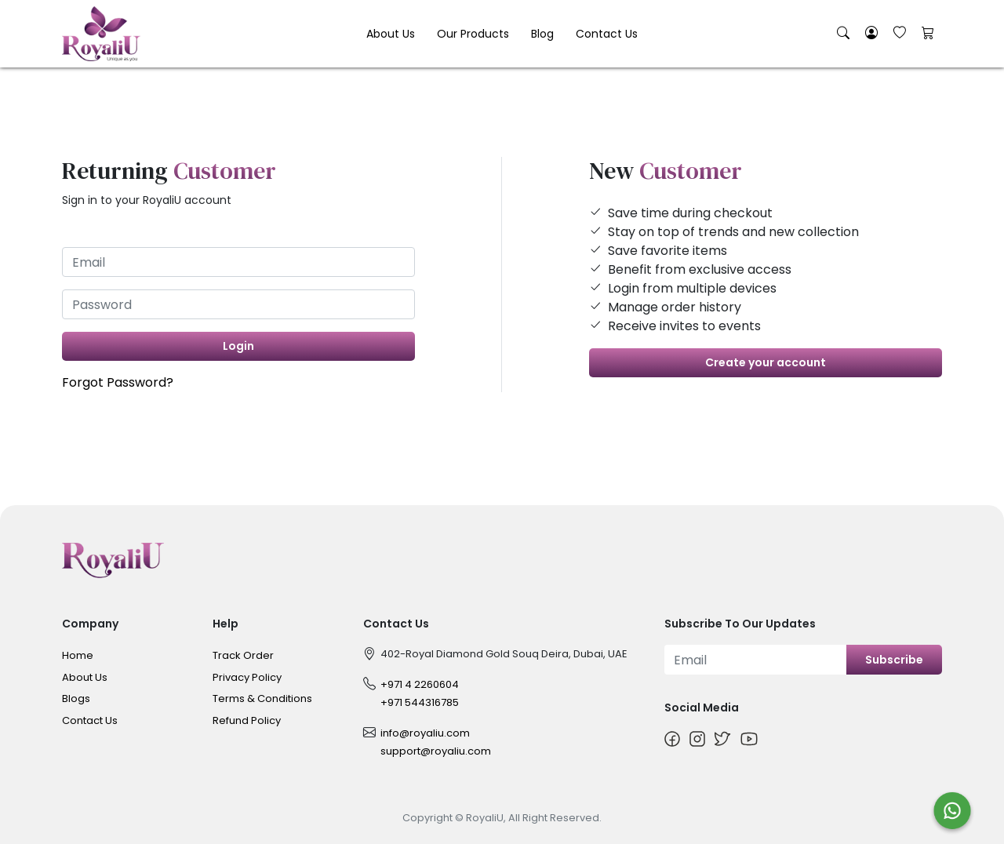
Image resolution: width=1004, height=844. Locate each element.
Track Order (243, 655)
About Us (390, 34)
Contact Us (607, 34)
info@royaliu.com (425, 733)
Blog (542, 34)
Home (77, 655)
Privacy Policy (247, 677)
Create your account (765, 362)
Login (238, 346)
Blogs (76, 698)
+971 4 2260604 (419, 684)
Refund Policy (247, 720)
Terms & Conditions (262, 698)
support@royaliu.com (435, 751)
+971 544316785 (419, 702)
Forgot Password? (117, 382)
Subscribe (894, 660)
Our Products (473, 34)
